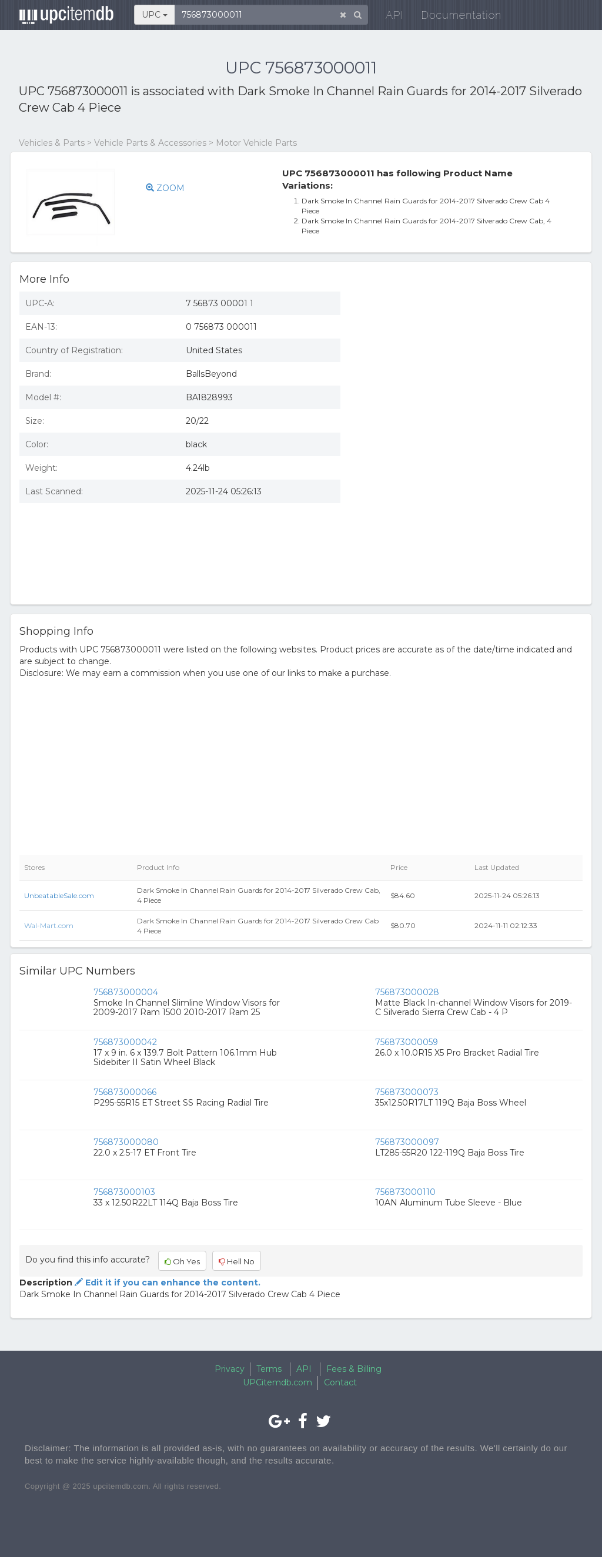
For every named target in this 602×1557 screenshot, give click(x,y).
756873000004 (125, 992)
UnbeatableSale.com (59, 895)
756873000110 (405, 1192)
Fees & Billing (354, 1369)
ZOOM (165, 188)
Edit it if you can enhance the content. (166, 1282)
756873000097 (407, 1142)
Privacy (230, 1369)
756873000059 (406, 1042)
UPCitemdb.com (277, 1382)
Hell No (237, 1261)
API (387, 17)
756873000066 (124, 1092)
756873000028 (407, 992)
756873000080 (126, 1142)
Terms (269, 1369)
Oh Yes (182, 1261)
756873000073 (407, 1092)
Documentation (453, 17)
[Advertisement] (470, 368)
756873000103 (124, 1192)
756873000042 (125, 1042)
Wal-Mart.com (48, 925)
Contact (340, 1382)
